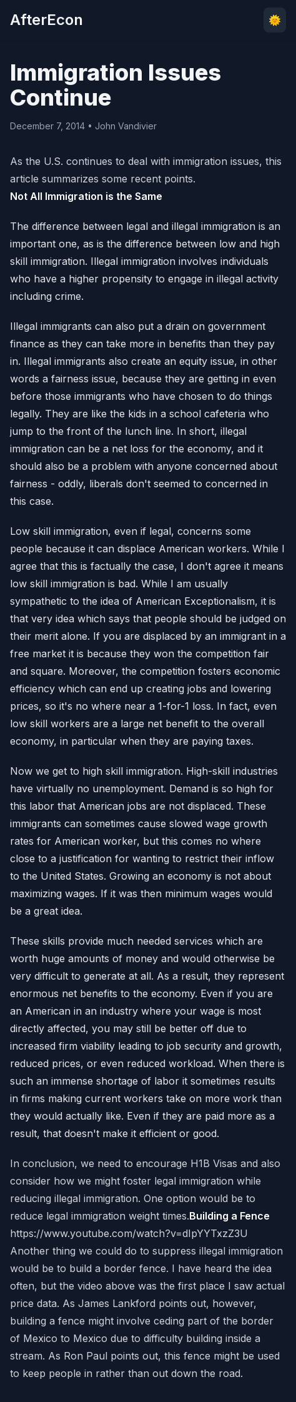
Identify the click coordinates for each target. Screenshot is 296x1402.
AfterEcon (46, 20)
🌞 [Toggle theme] (275, 20)
